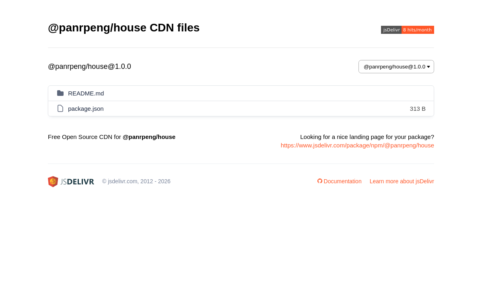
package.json (85, 108)
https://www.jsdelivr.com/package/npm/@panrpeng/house (357, 145)
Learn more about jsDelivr (402, 181)
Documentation (339, 181)
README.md (86, 93)
